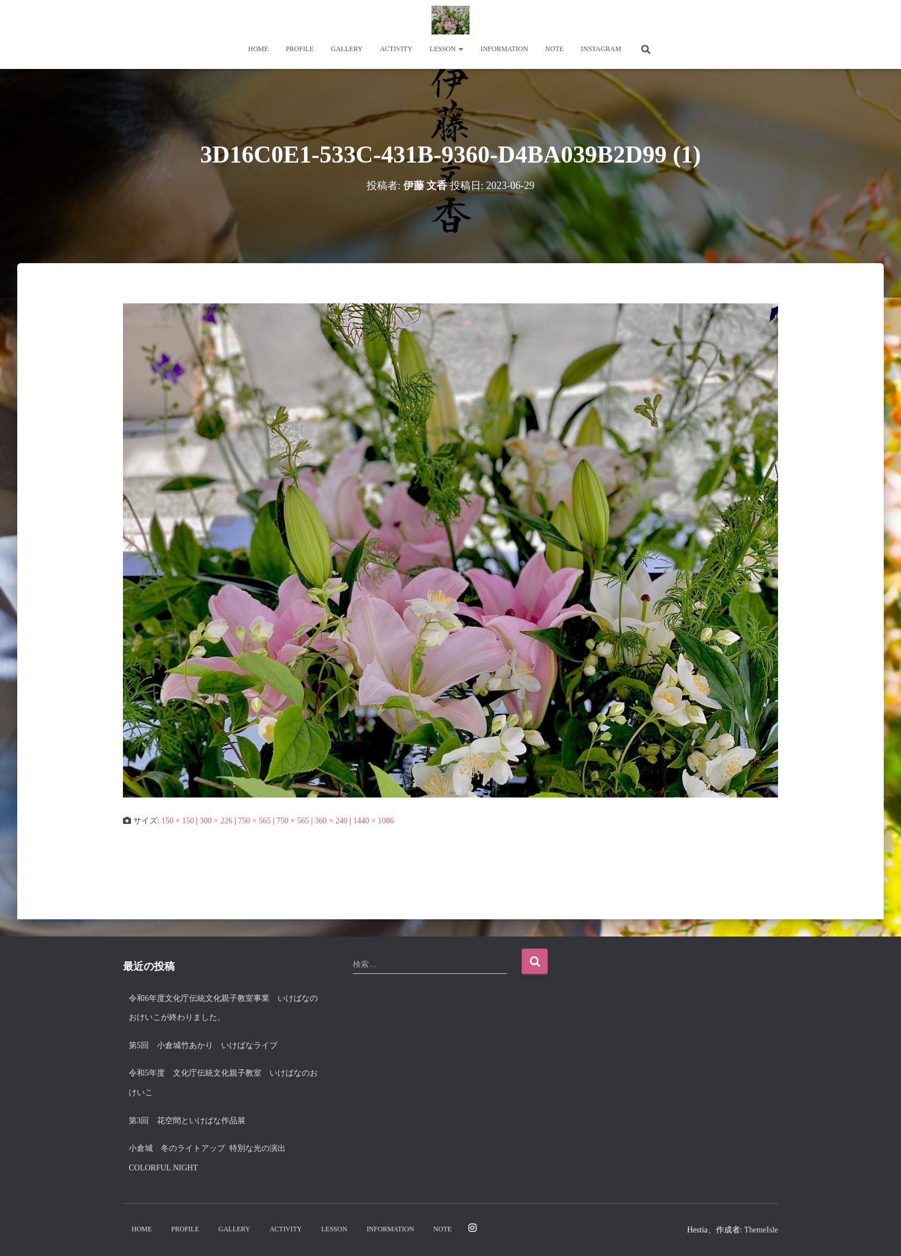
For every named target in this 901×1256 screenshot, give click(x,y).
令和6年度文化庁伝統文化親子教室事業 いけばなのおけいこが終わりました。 (223, 1008)
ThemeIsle (761, 1230)
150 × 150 (177, 820)
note (554, 49)
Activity (396, 49)
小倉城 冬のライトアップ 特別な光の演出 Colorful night (211, 1158)
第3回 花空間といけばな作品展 (187, 1120)
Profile (300, 49)
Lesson (446, 49)
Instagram (601, 49)
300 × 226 (216, 820)
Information (504, 49)
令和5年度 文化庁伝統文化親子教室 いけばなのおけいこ (223, 1083)
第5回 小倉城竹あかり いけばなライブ (203, 1045)
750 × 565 (254, 820)
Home (258, 49)
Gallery (347, 49)
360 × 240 (331, 820)
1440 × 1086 (373, 820)
